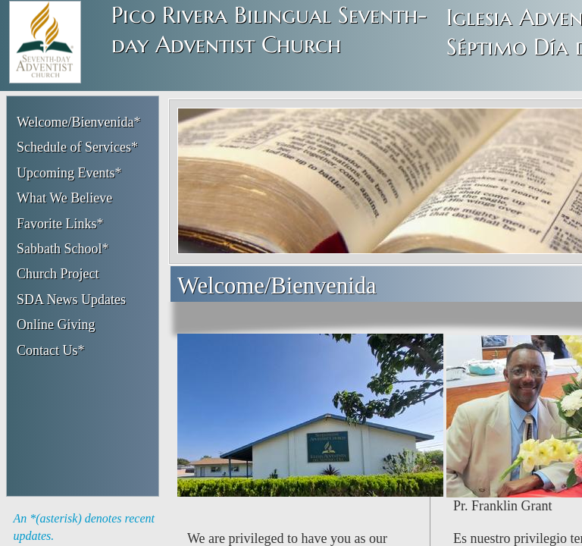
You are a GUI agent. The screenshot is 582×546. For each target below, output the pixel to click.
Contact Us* (51, 350)
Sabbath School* (63, 248)
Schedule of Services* (77, 147)
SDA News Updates (71, 299)
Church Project (58, 273)
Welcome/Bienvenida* (79, 122)
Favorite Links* (60, 223)
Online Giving (56, 324)
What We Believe (64, 198)
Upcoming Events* (69, 172)
